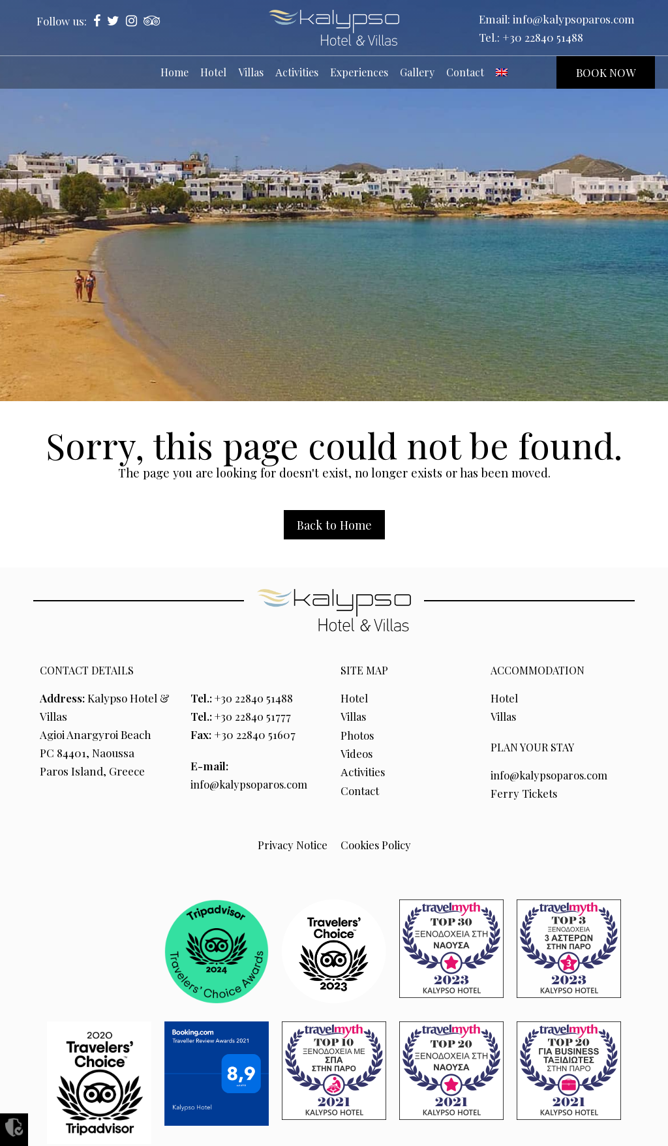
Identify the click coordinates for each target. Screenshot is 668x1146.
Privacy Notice (291, 844)
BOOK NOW (605, 72)
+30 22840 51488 (542, 37)
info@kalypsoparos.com (574, 19)
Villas (354, 716)
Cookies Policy (376, 844)
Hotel (354, 698)
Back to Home (334, 525)
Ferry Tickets (524, 793)
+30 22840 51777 (254, 716)
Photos (358, 734)
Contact (360, 789)
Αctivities (363, 771)
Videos (357, 753)
